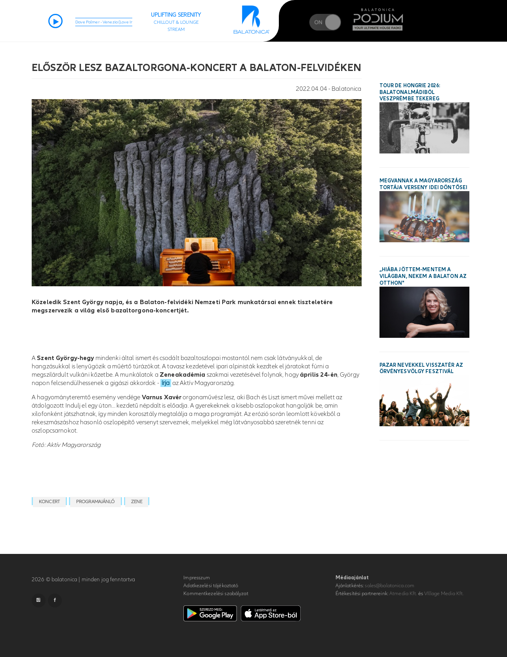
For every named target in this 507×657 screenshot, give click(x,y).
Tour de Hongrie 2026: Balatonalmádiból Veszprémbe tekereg (409, 92)
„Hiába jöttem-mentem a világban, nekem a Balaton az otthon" (423, 276)
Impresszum (196, 578)
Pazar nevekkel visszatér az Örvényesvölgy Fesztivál (421, 368)
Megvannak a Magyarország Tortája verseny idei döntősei (423, 184)
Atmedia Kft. (403, 593)
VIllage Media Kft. (443, 593)
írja (166, 383)
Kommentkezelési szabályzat (215, 593)
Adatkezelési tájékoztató (210, 585)
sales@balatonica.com (389, 585)
